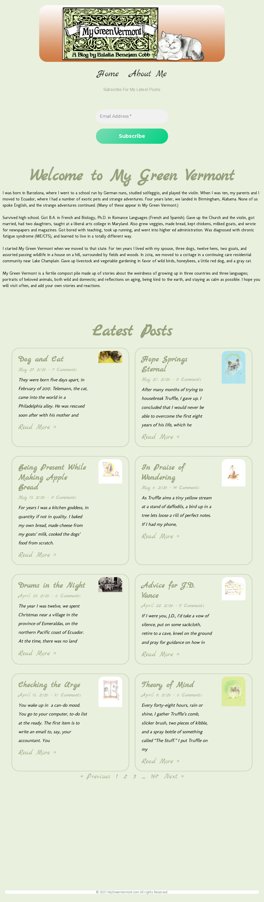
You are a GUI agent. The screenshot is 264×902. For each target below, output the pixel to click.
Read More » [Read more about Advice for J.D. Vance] (160, 655)
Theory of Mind (168, 685)
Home (108, 74)
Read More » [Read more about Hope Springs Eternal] (160, 437)
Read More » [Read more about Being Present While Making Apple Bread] (37, 555)
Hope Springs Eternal (164, 365)
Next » (174, 777)
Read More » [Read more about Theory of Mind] (160, 761)
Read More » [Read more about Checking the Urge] (37, 753)
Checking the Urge (49, 685)
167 (154, 777)
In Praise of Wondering (163, 473)
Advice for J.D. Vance (168, 591)
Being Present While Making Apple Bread (52, 478)
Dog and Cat (40, 360)
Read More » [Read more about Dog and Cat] (37, 427)
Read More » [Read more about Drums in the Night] (37, 653)
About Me (148, 74)
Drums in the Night (51, 586)
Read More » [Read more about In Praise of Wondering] (160, 536)
